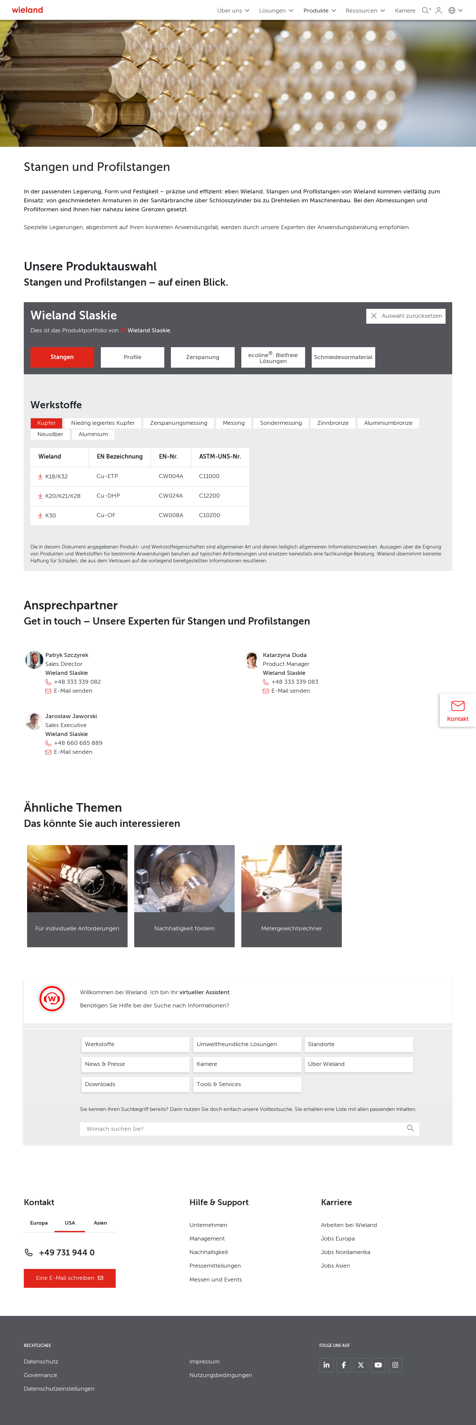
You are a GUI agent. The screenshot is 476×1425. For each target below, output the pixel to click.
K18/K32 (56, 477)
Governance (40, 1375)
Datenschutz (41, 1362)
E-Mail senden (73, 691)
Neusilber (50, 434)
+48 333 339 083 (294, 682)
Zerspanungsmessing (178, 423)
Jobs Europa (338, 1239)
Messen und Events (215, 1280)
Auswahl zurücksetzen (406, 316)
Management (207, 1239)
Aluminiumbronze (388, 423)
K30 (50, 516)
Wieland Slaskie (149, 331)
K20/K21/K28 (63, 496)
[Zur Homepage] (27, 10)
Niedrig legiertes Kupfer (103, 423)
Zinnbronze (333, 423)
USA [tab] (70, 1223)
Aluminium (93, 434)
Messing (234, 423)
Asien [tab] (100, 1223)
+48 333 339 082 (77, 682)
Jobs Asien (335, 1266)
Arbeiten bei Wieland (349, 1225)
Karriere (405, 11)
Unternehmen (208, 1225)
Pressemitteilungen (215, 1266)
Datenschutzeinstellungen (59, 1389)
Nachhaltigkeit (208, 1252)
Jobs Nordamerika (345, 1252)
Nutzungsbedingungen (220, 1375)
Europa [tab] (39, 1223)
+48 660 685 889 (78, 743)
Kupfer (46, 423)
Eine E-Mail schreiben (70, 1278)
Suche (411, 1128)
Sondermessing (281, 423)
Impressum (204, 1362)
